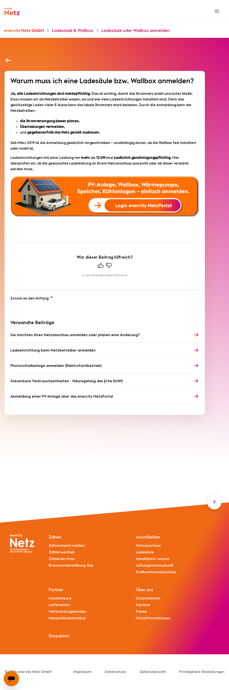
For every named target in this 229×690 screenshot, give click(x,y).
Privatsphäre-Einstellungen (202, 672)
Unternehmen (148, 598)
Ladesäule (145, 552)
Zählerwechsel (62, 552)
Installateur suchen (152, 559)
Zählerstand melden (67, 545)
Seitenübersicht (153, 672)
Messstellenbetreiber (67, 618)
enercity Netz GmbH (24, 30)
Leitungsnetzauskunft (154, 565)
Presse (141, 611)
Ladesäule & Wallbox (72, 30)
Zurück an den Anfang (32, 297)
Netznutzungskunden (67, 611)
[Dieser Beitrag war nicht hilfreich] (109, 266)
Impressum (82, 672)
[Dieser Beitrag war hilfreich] (100, 266)
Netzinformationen (153, 618)
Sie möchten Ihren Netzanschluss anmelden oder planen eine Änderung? (75, 335)
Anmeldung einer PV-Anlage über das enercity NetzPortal (61, 396)
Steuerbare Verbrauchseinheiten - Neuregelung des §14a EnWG (66, 381)
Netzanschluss (148, 545)
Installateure (60, 598)
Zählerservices (62, 559)
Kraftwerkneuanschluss (156, 572)
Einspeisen (59, 636)
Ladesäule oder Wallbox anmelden (135, 30)
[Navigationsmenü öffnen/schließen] (216, 11)
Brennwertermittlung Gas (71, 565)
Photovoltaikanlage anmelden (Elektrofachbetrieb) (56, 366)
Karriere (143, 605)
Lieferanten (59, 605)
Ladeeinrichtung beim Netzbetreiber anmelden (53, 350)
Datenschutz (115, 672)
